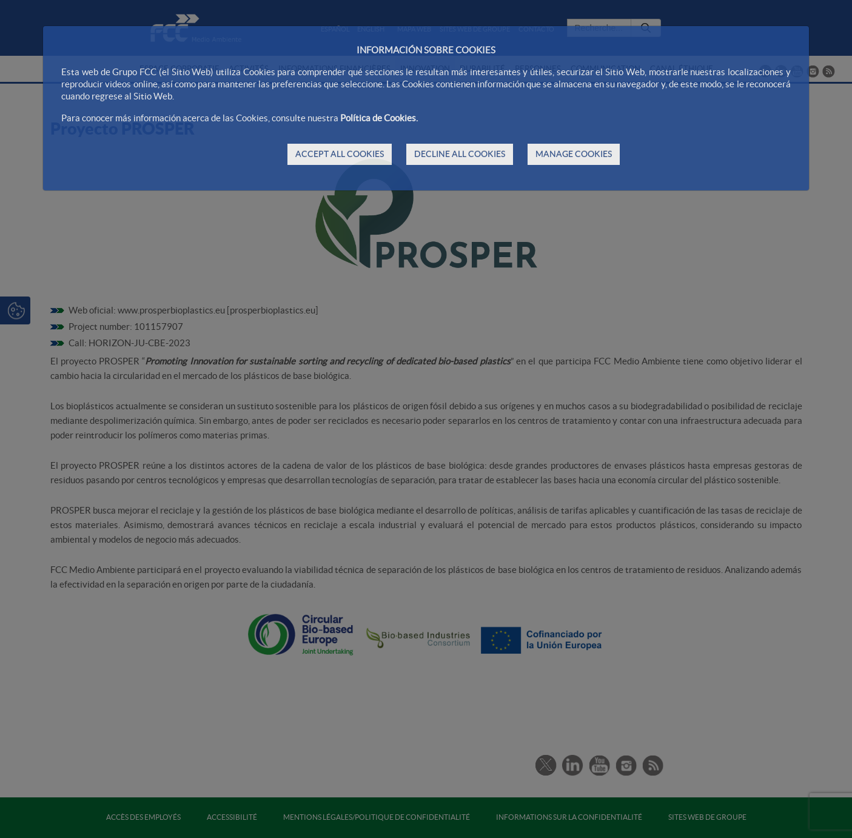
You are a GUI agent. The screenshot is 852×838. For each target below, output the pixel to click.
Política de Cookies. (379, 118)
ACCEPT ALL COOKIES (339, 154)
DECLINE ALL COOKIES (459, 154)
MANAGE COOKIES (573, 154)
